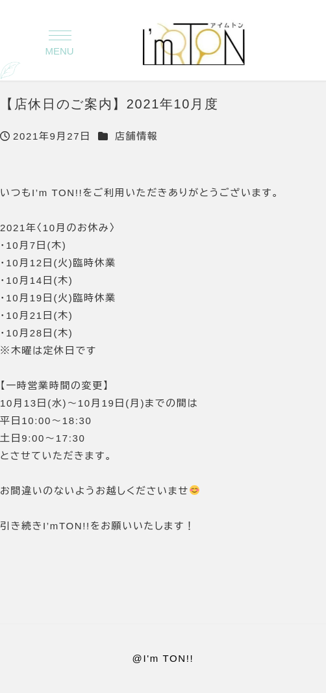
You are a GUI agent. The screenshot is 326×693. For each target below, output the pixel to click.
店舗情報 (136, 136)
